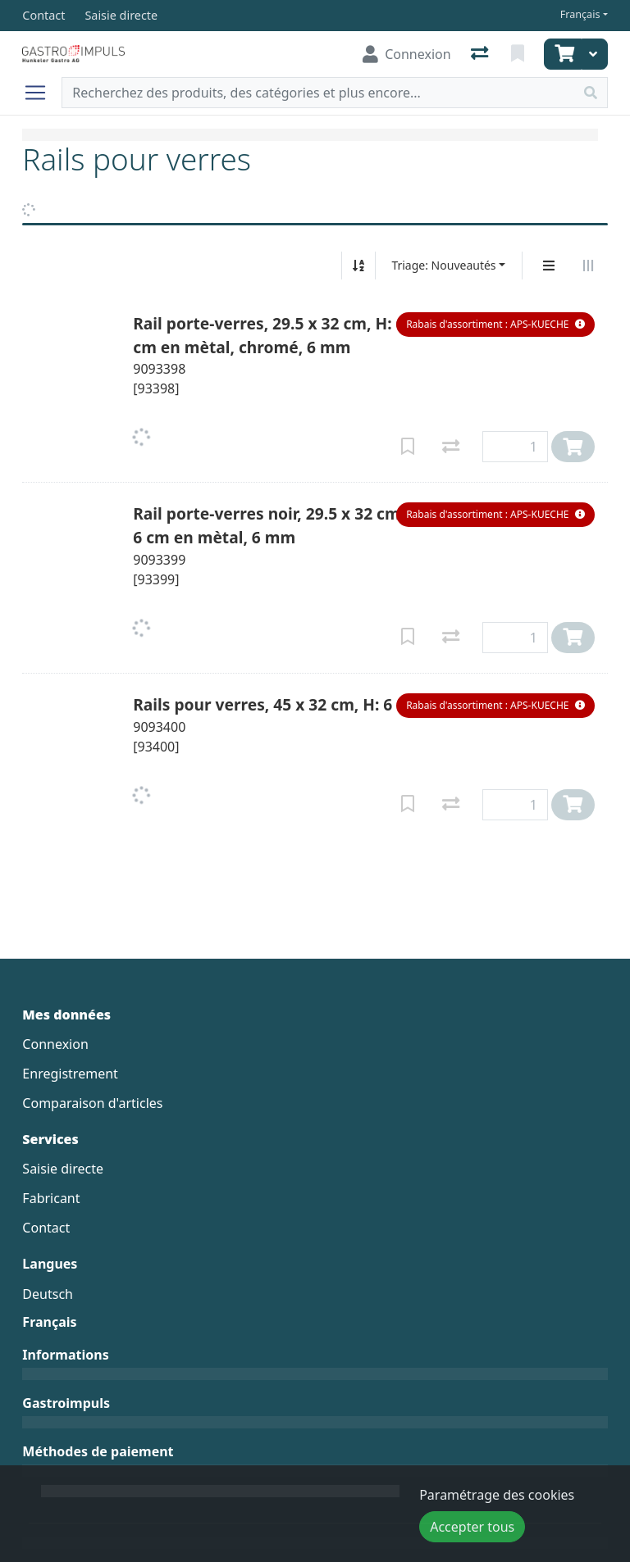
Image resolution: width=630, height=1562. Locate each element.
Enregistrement (69, 1074)
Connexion (55, 1044)
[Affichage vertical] (548, 265)
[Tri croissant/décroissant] (358, 265)
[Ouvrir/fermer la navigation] (42, 92)
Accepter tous (472, 1527)
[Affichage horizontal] (588, 265)
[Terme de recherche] (318, 92)
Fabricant (51, 1198)
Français (580, 14)
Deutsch (47, 1294)
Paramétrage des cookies (496, 1495)
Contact (46, 1228)
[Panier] (563, 54)
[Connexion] (406, 54)
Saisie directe (62, 1169)
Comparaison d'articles (92, 1103)
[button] (495, 324)
